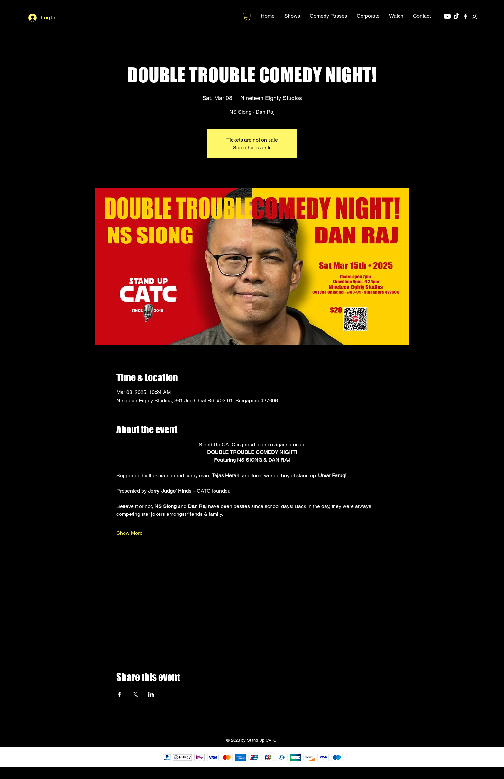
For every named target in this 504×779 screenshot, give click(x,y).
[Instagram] (474, 16)
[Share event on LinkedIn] (151, 694)
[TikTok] (456, 16)
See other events (252, 147)
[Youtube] (447, 16)
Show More (129, 533)
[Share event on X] (135, 694)
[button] (292, 16)
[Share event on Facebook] (119, 694)
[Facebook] (465, 16)
